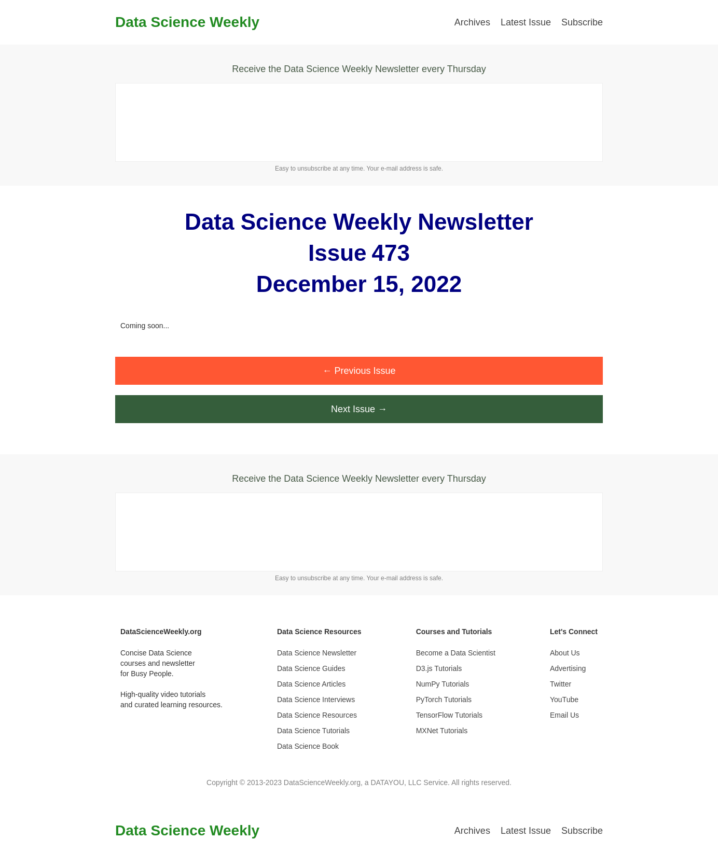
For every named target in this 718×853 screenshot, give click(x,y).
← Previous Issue (358, 371)
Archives (472, 22)
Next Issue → (359, 409)
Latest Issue (526, 22)
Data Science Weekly (187, 22)
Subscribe (582, 22)
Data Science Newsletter (316, 653)
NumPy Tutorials (443, 684)
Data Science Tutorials (313, 730)
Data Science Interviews (316, 699)
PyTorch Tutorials (444, 699)
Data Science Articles (311, 684)
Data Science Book (308, 746)
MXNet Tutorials (442, 730)
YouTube (564, 699)
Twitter (560, 684)
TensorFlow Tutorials (449, 715)
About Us (565, 653)
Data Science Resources (317, 715)
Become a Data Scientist (455, 653)
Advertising (568, 668)
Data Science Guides (311, 668)
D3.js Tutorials (439, 668)
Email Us (564, 715)
